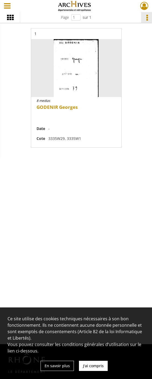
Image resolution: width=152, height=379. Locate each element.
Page (65, 17)
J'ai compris (93, 365)
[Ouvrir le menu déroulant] (7, 6)
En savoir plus (57, 365)
